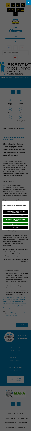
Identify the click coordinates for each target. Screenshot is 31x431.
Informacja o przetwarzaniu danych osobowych (15, 211)
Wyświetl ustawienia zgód (15, 216)
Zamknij (15, 227)
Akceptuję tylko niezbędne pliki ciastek (15, 220)
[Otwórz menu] (28, 2)
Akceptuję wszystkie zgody (15, 224)
